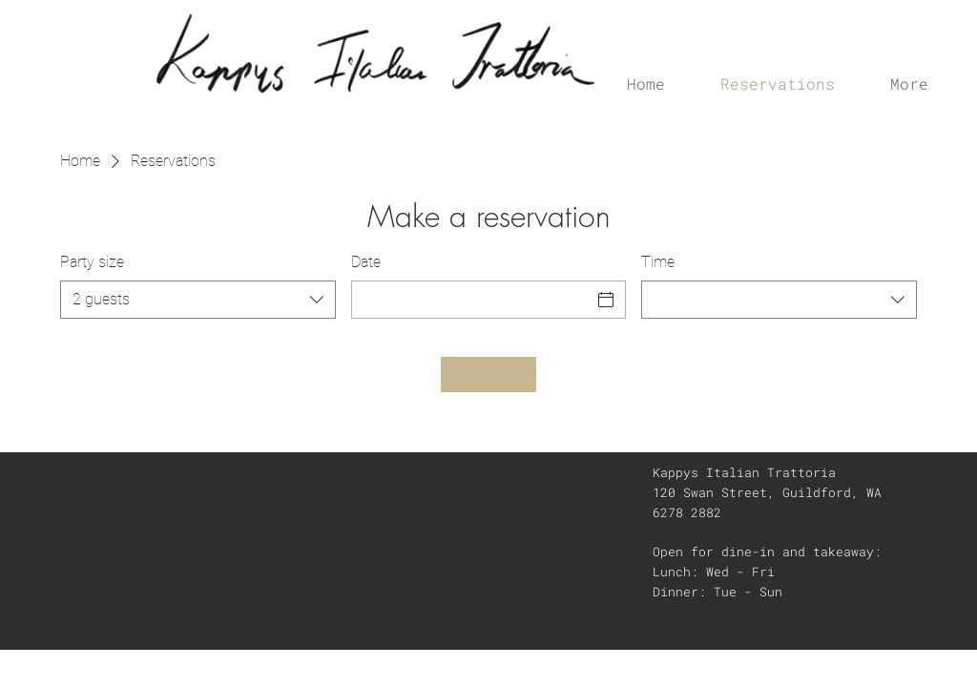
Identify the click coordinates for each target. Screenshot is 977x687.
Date (366, 262)
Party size (92, 262)
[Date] (472, 300)
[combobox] (198, 300)
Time (658, 262)
